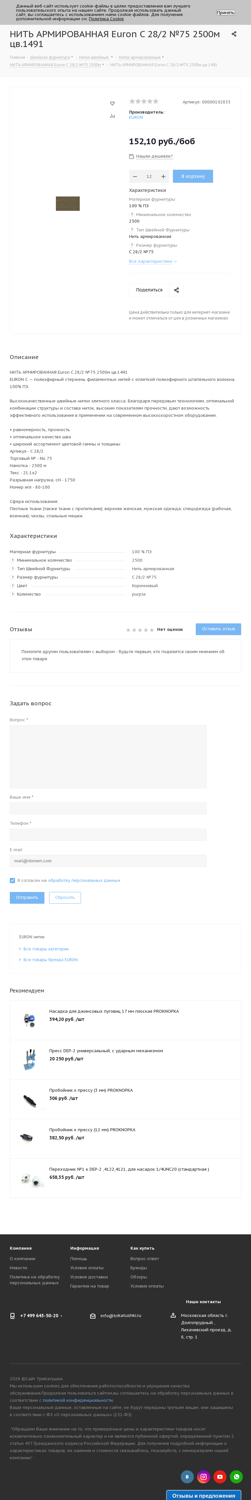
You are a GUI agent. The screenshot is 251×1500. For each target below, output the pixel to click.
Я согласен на (69, 880)
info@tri (109, 1316)
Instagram (203, 1476)
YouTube (219, 1476)
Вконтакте (187, 1476)
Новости (18, 1268)
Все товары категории (46, 948)
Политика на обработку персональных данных (35, 1280)
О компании (22, 1258)
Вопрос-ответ (144, 1258)
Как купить (142, 1248)
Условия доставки (89, 1277)
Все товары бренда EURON (51, 959)
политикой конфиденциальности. (78, 1400)
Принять (225, 12)
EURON (136, 117)
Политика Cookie (106, 19)
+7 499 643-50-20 (39, 1316)
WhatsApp (236, 1476)
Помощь (78, 1258)
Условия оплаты (87, 1268)
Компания (21, 1248)
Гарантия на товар (89, 1286)
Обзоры (138, 1277)
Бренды (138, 1268)
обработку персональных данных (84, 880)
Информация (84, 1248)
